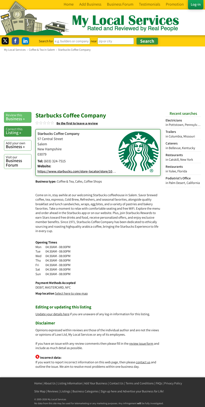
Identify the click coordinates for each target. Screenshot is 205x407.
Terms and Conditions (140, 383)
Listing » (18, 131)
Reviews (52, 391)
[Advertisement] (102, 82)
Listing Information (70, 383)
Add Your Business (96, 383)
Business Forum (18, 161)
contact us (143, 362)
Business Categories (85, 391)
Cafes (78, 181)
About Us (50, 383)
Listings (65, 391)
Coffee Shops (93, 181)
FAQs (159, 383)
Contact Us (117, 383)
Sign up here (109, 391)
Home (38, 383)
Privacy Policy (173, 383)
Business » (18, 117)
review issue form (141, 343)
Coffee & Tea (65, 181)
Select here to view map (71, 293)
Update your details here (52, 314)
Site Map (39, 391)
